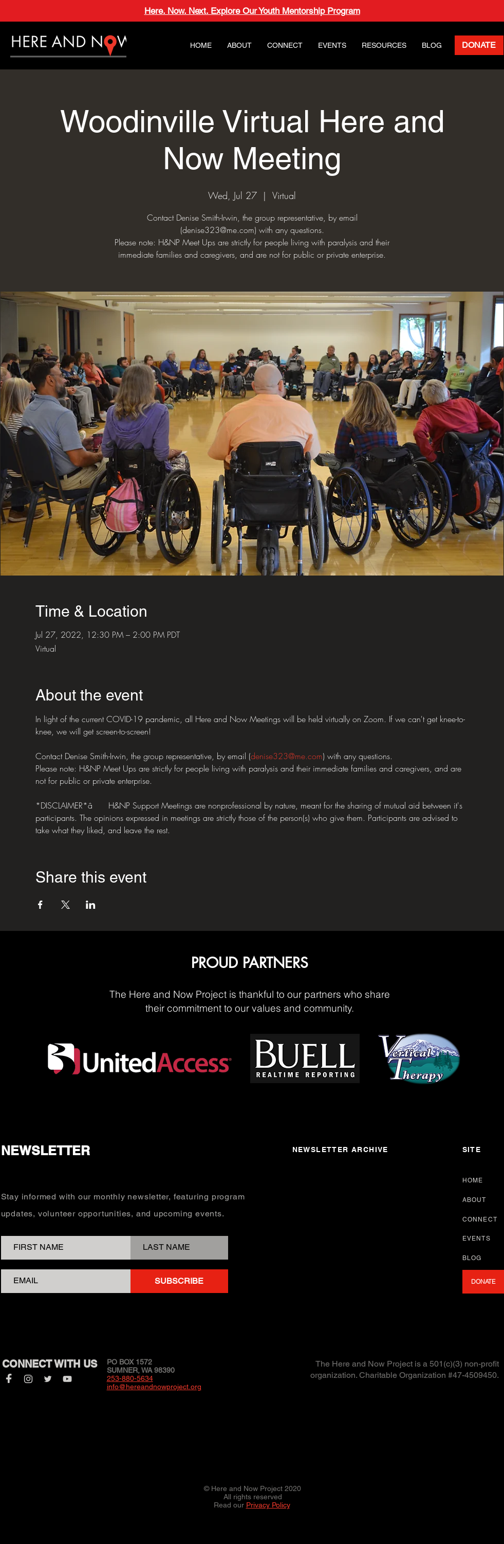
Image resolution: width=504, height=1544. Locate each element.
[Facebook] (8, 1379)
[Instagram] (28, 1379)
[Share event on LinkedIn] (91, 905)
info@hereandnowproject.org (154, 1387)
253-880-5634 (130, 1378)
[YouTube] (67, 1379)
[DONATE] (479, 45)
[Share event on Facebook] (40, 905)
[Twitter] (47, 1379)
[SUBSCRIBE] (179, 1281)
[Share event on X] (65, 905)
